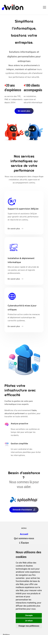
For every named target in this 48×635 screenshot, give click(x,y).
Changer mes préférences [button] (28, 626)
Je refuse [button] (29, 621)
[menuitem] (24, 534)
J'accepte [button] (29, 615)
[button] (44, 7)
